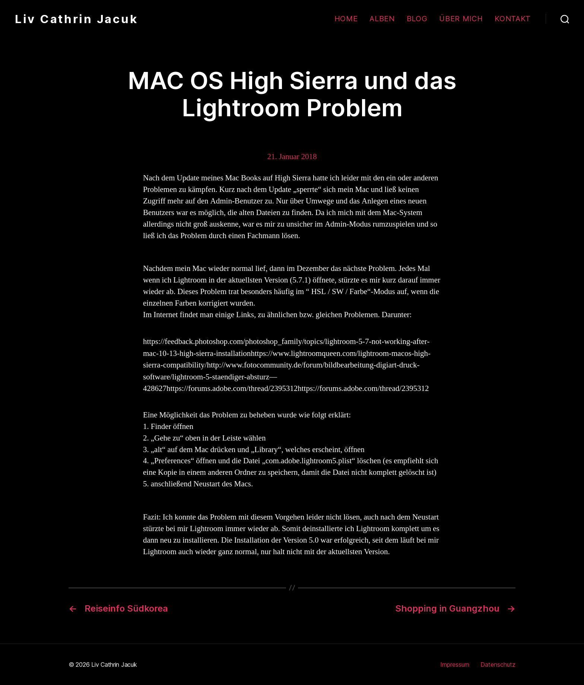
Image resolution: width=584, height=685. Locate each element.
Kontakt (513, 18)
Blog (417, 18)
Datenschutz (497, 664)
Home (346, 18)
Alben (381, 18)
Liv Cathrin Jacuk (76, 19)
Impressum (454, 664)
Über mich (461, 18)
